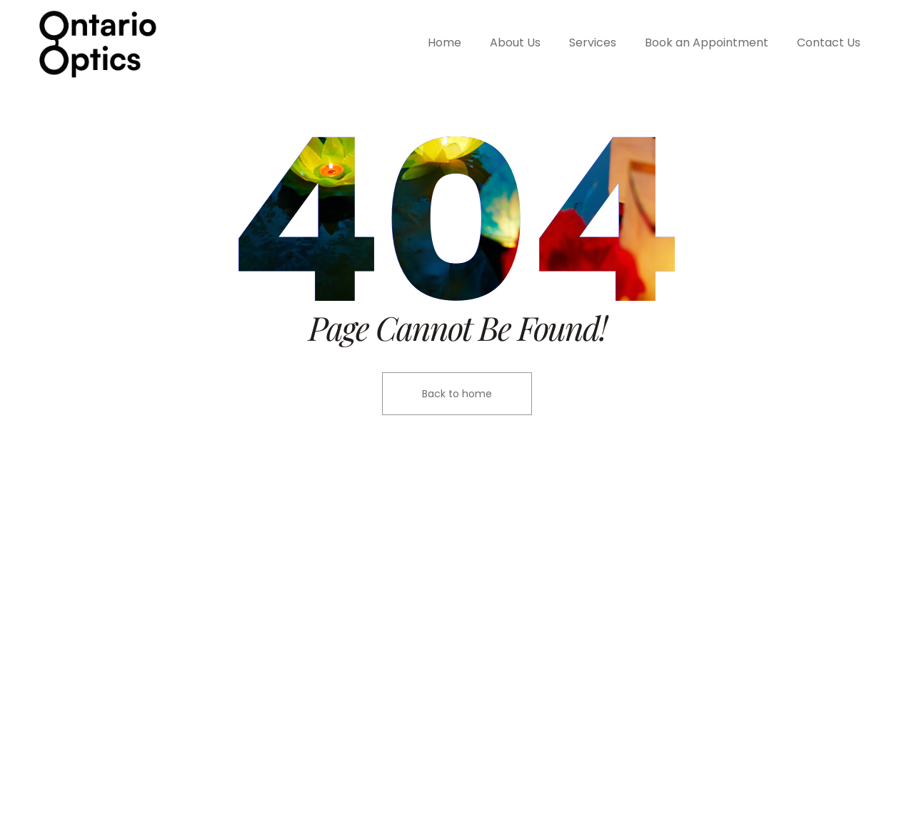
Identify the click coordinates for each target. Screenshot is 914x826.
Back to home (457, 394)
